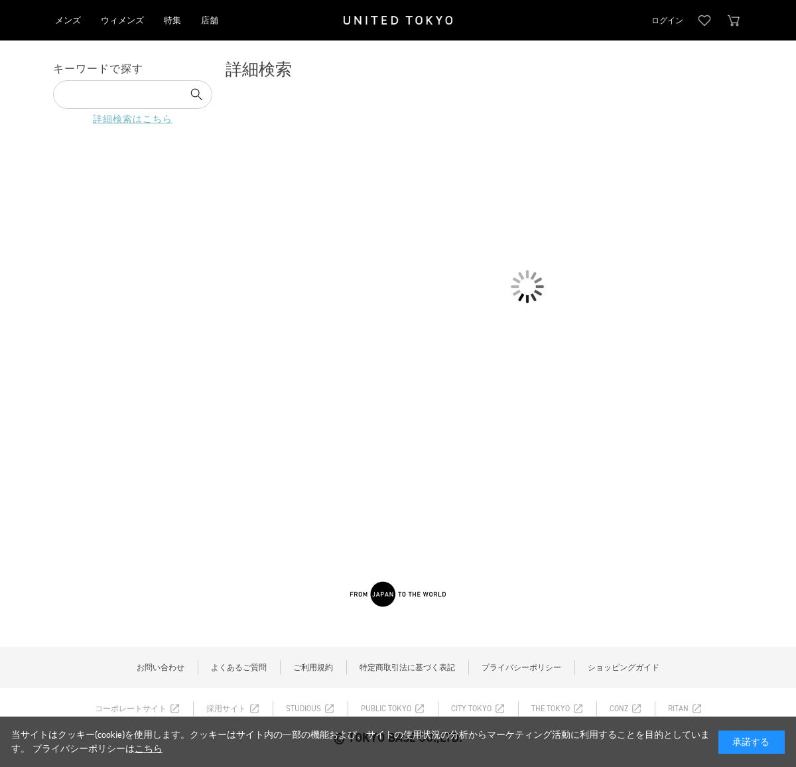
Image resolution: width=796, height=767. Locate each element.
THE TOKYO (550, 708)
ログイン (667, 20)
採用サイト (226, 708)
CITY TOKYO (471, 708)
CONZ (619, 708)
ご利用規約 (313, 667)
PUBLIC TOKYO (386, 708)
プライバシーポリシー (521, 667)
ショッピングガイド (623, 667)
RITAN (678, 708)
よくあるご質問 (239, 667)
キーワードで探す (98, 69)
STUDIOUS (303, 708)
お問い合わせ (160, 667)
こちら (149, 748)
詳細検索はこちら (132, 119)
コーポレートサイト (130, 708)
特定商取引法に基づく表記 (407, 667)
